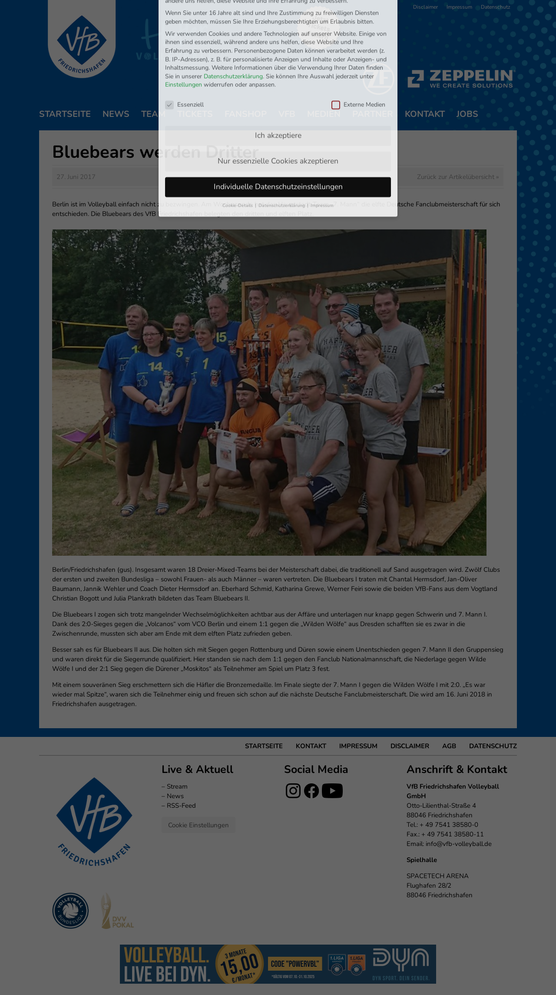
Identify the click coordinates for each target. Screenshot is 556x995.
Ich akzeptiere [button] (278, 78)
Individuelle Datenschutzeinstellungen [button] (278, 129)
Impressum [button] (322, 148)
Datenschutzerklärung (233, 19)
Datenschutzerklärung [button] (282, 148)
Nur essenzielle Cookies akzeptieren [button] (278, 103)
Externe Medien (358, 47)
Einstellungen (183, 27)
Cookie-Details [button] (238, 148)
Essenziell (184, 47)
